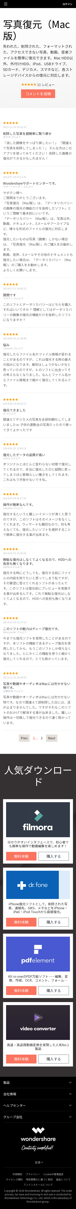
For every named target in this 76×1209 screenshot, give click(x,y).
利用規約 (17, 1174)
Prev (24, 738)
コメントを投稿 (38, 93)
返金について (63, 1179)
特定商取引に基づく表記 (39, 1179)
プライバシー (33, 1174)
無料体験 (21, 856)
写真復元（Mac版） (36, 29)
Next (51, 738)
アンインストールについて (38, 1184)
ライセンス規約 (14, 1179)
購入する (53, 856)
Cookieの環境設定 (53, 1174)
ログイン (67, 4)
